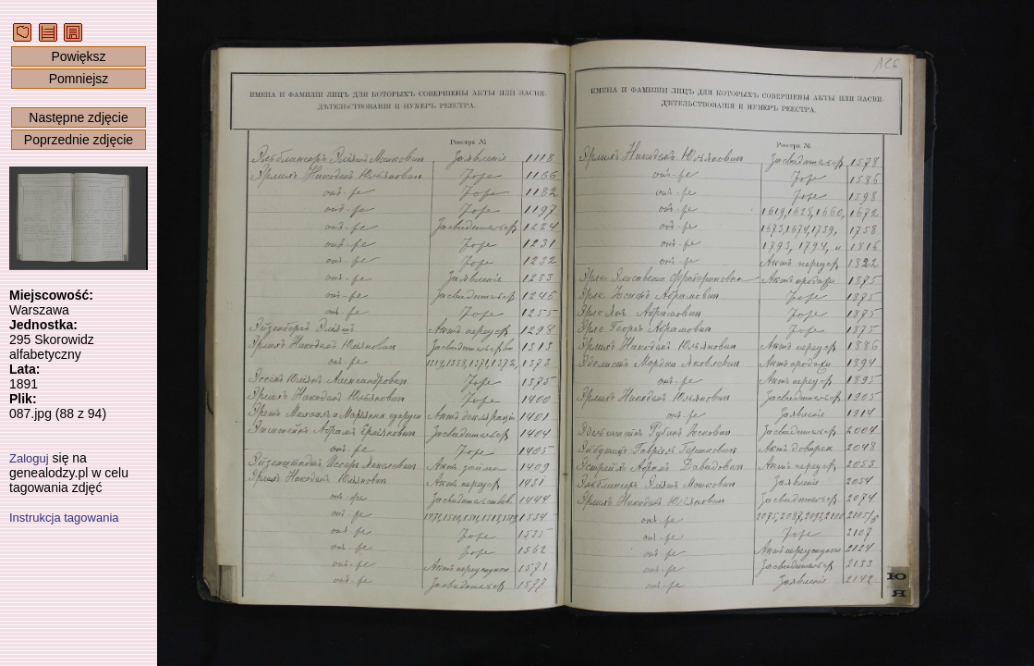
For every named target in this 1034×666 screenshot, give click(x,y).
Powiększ (78, 56)
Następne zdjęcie (78, 117)
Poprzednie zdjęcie (78, 139)
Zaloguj (29, 458)
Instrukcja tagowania (64, 517)
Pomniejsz (79, 78)
